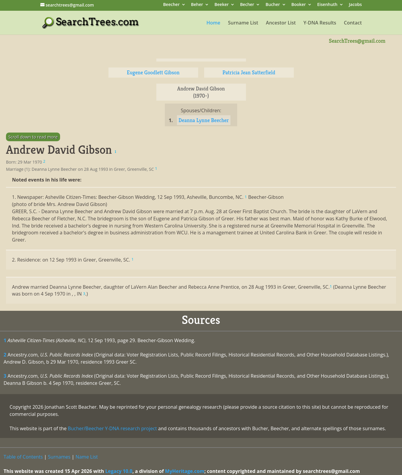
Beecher (171, 5)
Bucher (273, 5)
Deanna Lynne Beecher (203, 120)
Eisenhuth (327, 5)
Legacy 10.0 (118, 471)
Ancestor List (281, 23)
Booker (298, 5)
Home (213, 23)
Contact (353, 23)
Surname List (243, 23)
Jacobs (355, 5)
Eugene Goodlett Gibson (153, 72)
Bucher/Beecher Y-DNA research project (112, 428)
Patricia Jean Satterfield (248, 72)
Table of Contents (23, 457)
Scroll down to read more (33, 137)
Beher (197, 5)
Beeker (222, 5)
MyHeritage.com (184, 471)
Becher (247, 5)
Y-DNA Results (319, 23)
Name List (87, 457)
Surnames (59, 457)
